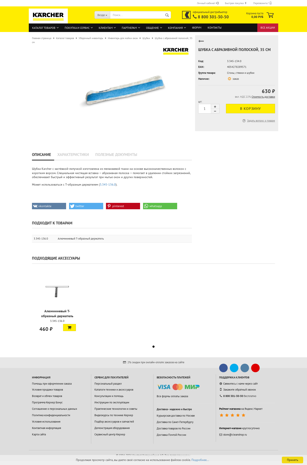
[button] (49, 206)
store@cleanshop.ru (233, 434)
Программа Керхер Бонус (47, 402)
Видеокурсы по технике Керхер (113, 415)
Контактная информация (46, 428)
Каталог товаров (43, 28)
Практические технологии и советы (115, 409)
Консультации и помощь (108, 396)
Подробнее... (200, 460)
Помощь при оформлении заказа (52, 383)
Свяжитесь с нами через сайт (238, 383)
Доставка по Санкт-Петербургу (175, 422)
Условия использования (46, 421)
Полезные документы (116, 154)
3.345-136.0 (108, 184)
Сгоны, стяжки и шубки (240, 73)
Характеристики (73, 154)
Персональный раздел (108, 383)
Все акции (268, 27)
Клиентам (106, 28)
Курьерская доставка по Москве (176, 415)
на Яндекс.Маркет (240, 409)
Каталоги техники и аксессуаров (113, 389)
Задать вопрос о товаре (258, 120)
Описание (41, 154)
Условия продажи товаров (47, 389)
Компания (175, 28)
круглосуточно (239, 428)
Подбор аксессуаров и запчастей (114, 421)
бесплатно (237, 396)
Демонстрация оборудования (112, 428)
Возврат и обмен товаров (47, 396)
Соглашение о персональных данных (54, 409)
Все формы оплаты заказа (172, 396)
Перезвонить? (262, 3)
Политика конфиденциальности (51, 415)
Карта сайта (39, 434)
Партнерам (129, 28)
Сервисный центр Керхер (109, 434)
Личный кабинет (208, 3)
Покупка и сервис (77, 28)
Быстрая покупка (236, 3)
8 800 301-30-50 (213, 16)
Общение (152, 28)
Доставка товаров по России (173, 428)
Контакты (215, 27)
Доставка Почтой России (171, 435)
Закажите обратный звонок (237, 389)
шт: (200, 101)
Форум (196, 27)
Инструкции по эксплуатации (111, 402)
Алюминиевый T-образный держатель (81, 238)
